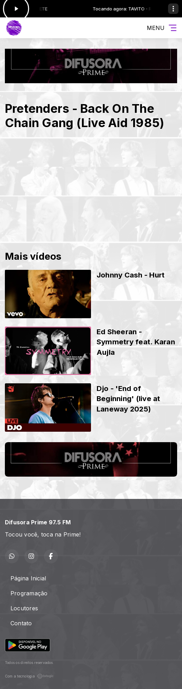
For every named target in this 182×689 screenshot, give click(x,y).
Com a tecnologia (29, 676)
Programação (29, 593)
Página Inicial (28, 578)
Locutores (24, 608)
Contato (21, 623)
